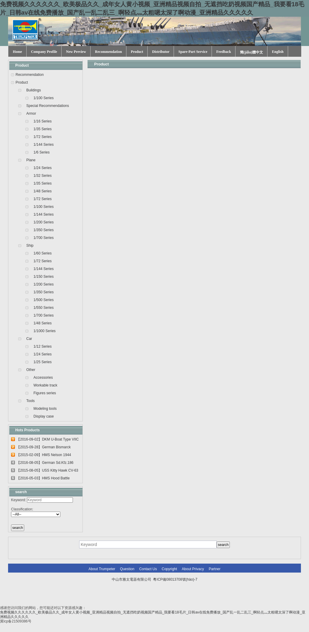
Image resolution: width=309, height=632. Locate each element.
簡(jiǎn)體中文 (251, 52)
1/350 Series (43, 230)
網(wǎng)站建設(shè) (171, 591)
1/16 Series (42, 121)
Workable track (45, 385)
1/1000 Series (44, 331)
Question (127, 569)
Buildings (33, 90)
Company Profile (44, 52)
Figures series (44, 393)
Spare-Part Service (192, 52)
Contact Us (148, 569)
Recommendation (108, 52)
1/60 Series (42, 253)
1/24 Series (42, 168)
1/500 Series (43, 300)
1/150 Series (43, 276)
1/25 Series (42, 362)
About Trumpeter (101, 569)
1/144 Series (43, 144)
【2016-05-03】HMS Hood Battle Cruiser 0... (43, 479)
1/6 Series (41, 152)
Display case (43, 416)
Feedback (223, 52)
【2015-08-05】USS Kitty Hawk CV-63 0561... (47, 471)
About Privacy (193, 569)
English (278, 52)
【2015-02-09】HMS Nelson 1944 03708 (43, 456)
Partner (214, 569)
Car (29, 339)
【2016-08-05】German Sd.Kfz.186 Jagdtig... (45, 464)
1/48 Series (42, 191)
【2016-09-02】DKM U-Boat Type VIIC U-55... (47, 440)
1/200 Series (43, 222)
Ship (29, 245)
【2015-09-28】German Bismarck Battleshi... (43, 448)
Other (30, 370)
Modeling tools (44, 408)
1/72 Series (42, 137)
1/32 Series (42, 176)
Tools (30, 401)
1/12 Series (42, 346)
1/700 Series (43, 238)
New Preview (76, 52)
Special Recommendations (47, 106)
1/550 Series (43, 308)
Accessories (43, 377)
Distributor (160, 52)
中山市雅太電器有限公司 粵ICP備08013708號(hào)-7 (155, 579)
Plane (31, 160)
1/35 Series (42, 129)
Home (17, 52)
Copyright (169, 569)
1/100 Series (43, 98)
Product (137, 52)
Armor (31, 113)
